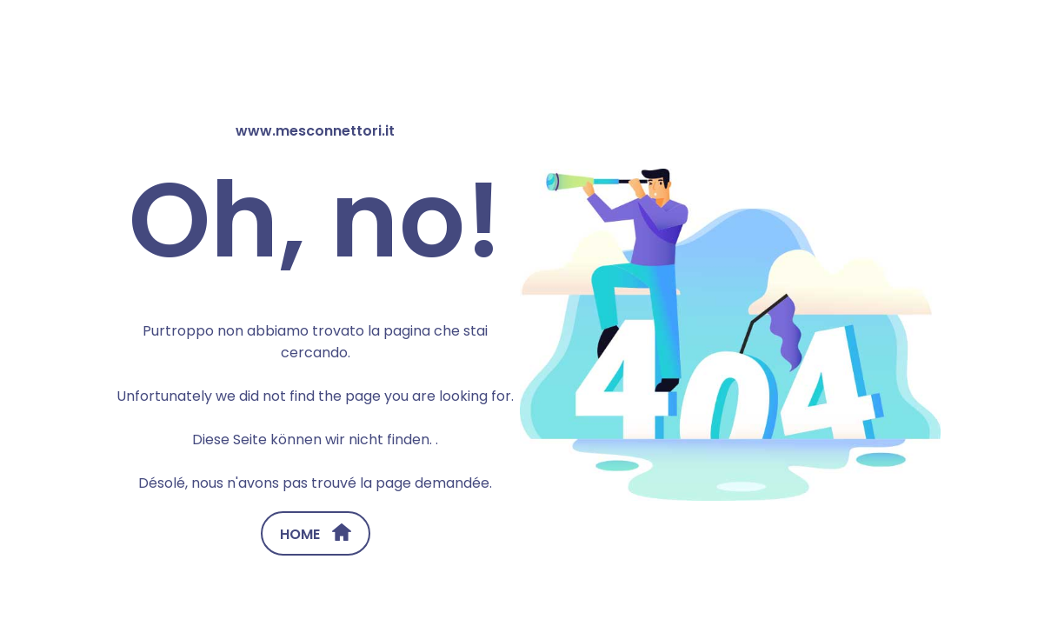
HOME (315, 533)
